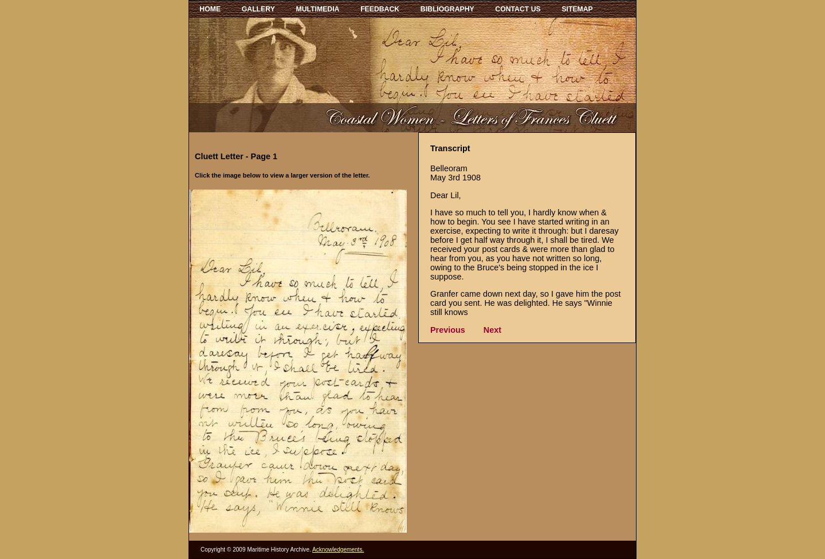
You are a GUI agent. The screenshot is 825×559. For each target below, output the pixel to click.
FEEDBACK (379, 9)
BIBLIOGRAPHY (447, 9)
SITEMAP (576, 9)
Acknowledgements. (338, 549)
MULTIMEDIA (318, 9)
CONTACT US (517, 9)
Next (492, 329)
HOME (210, 9)
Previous (447, 329)
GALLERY (258, 9)
